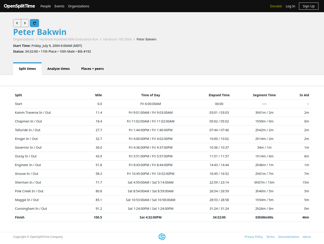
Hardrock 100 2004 (117, 39)
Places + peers (92, 68)
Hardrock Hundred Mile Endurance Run (68, 39)
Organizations (78, 6)
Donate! (276, 6)
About (307, 237)
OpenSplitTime (19, 6)
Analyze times (58, 68)
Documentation (288, 237)
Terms (270, 237)
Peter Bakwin (40, 31)
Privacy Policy (253, 237)
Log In (290, 6)
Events (59, 6)
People (45, 6)
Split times (27, 68)
